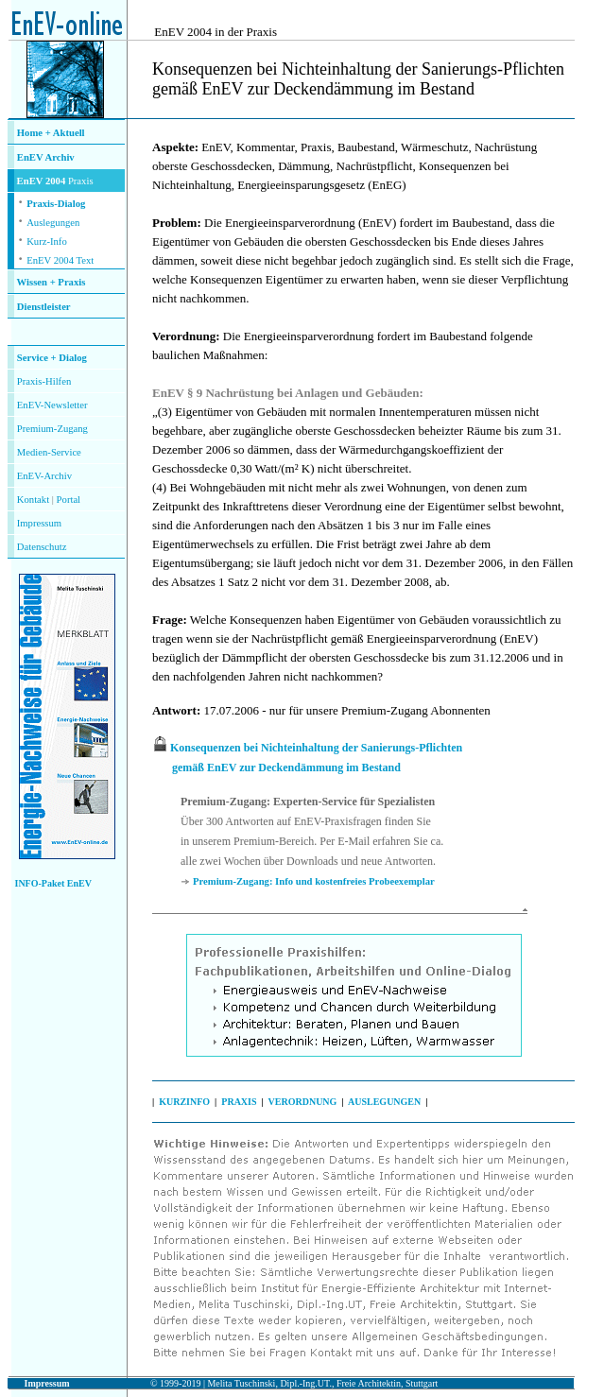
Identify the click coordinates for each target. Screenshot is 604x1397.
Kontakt (33, 499)
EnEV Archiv (46, 157)
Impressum (39, 523)
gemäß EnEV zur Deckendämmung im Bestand (286, 767)
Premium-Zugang (52, 428)
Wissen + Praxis (51, 282)
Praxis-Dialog (55, 203)
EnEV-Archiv (44, 476)
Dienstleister (44, 307)
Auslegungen (52, 222)
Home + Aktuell (51, 133)
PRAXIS (238, 1101)
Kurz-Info (46, 241)
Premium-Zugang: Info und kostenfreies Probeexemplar (314, 881)
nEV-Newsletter (55, 405)
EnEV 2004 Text (60, 260)
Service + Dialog (52, 358)
